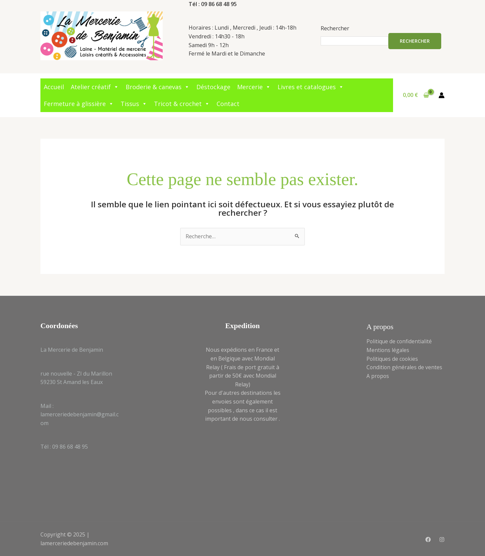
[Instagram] (442, 539)
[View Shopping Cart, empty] (416, 95)
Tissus (134, 103)
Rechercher (335, 28)
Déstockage (213, 87)
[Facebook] (428, 539)
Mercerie (254, 86)
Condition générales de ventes (404, 367)
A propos (378, 376)
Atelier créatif (95, 86)
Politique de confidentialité (399, 341)
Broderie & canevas (158, 86)
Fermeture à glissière (79, 103)
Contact (228, 104)
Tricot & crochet (182, 103)
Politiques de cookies (392, 358)
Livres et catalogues (311, 86)
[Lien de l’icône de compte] (442, 95)
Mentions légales (388, 350)
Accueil (54, 87)
